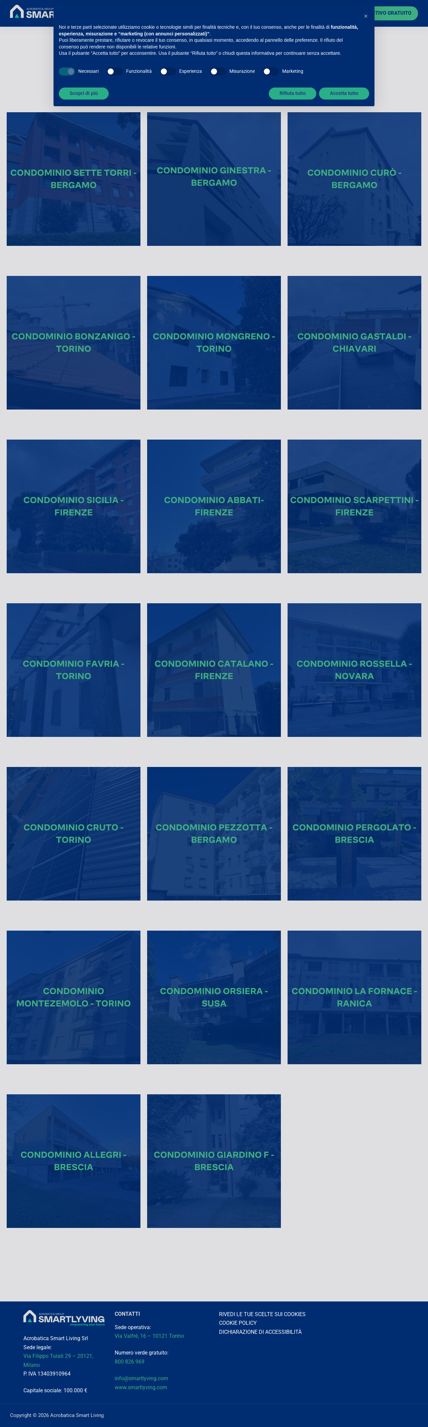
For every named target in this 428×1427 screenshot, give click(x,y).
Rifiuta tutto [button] (293, 93)
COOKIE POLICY (238, 1323)
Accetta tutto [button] (344, 93)
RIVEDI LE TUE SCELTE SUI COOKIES (262, 1314)
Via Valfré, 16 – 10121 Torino (150, 1336)
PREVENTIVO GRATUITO (383, 13)
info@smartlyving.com (141, 1378)
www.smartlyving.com (141, 1387)
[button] (365, 16)
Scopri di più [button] (84, 93)
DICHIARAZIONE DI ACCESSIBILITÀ (260, 1332)
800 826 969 (129, 1362)
